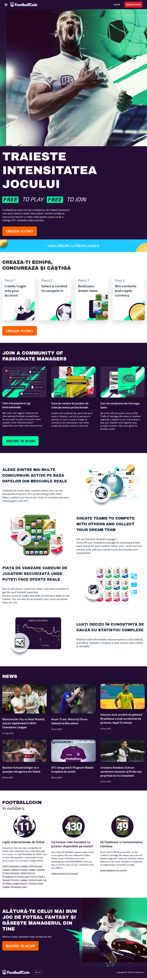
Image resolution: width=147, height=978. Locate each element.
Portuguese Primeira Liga (15, 876)
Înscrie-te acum (20, 946)
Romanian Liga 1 (19, 886)
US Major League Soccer (15, 883)
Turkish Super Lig (37, 879)
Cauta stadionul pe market (113, 870)
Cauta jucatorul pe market (64, 873)
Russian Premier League (14, 879)
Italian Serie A (28, 873)
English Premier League (23, 869)
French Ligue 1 (37, 876)
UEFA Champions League (15, 866)
